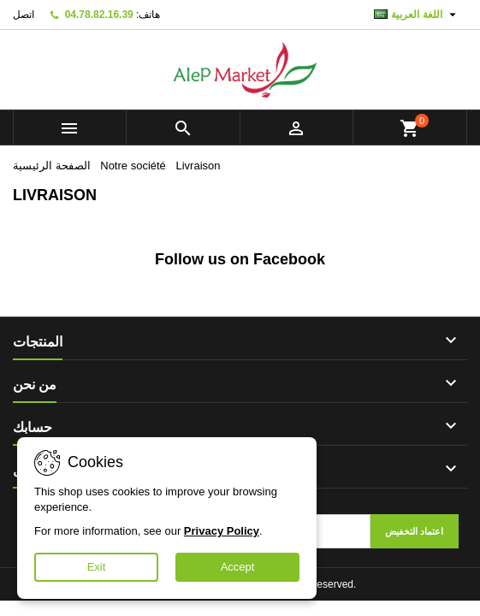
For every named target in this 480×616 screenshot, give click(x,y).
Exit (96, 566)
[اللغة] (417, 14)
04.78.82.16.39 (99, 15)
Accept (238, 566)
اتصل (23, 15)
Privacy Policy (221, 530)
